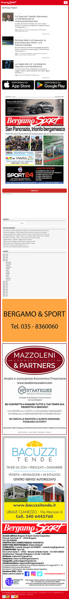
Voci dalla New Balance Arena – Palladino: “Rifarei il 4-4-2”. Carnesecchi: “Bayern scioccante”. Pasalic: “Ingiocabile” (26, 236)
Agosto (8, 268)
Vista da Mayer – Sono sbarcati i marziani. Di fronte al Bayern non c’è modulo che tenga (21, 237)
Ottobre (8, 265)
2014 (6, 292)
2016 (6, 289)
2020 (6, 283)
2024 (6, 257)
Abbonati (34, 191)
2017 (6, 288)
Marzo (7, 276)
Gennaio (8, 280)
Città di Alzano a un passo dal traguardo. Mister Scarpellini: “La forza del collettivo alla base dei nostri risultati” (26, 230)
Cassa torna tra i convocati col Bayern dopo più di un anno (15, 245)
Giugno (8, 272)
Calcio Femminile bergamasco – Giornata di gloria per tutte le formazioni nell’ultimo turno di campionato (25, 232)
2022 (6, 260)
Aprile (7, 275)
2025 (6, 256)
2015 (6, 291)
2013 (6, 294)
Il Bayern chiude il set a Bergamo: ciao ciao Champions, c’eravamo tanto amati (19, 241)
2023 (6, 259)
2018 (6, 286)
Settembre (9, 267)
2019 (6, 284)
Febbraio (8, 278)
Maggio (8, 273)
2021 (6, 281)
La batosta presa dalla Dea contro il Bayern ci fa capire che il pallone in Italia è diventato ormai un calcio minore (26, 234)
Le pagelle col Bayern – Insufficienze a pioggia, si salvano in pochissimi (17, 239)
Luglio (7, 270)
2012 (6, 296)
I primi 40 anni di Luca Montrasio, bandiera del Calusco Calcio (16, 246)
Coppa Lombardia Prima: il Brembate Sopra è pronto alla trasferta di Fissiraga (19, 243)
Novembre (9, 264)
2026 (6, 254)
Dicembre (8, 262)
